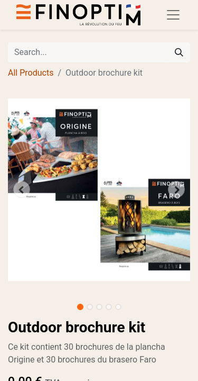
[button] (21, 189)
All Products (30, 73)
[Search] (179, 52)
